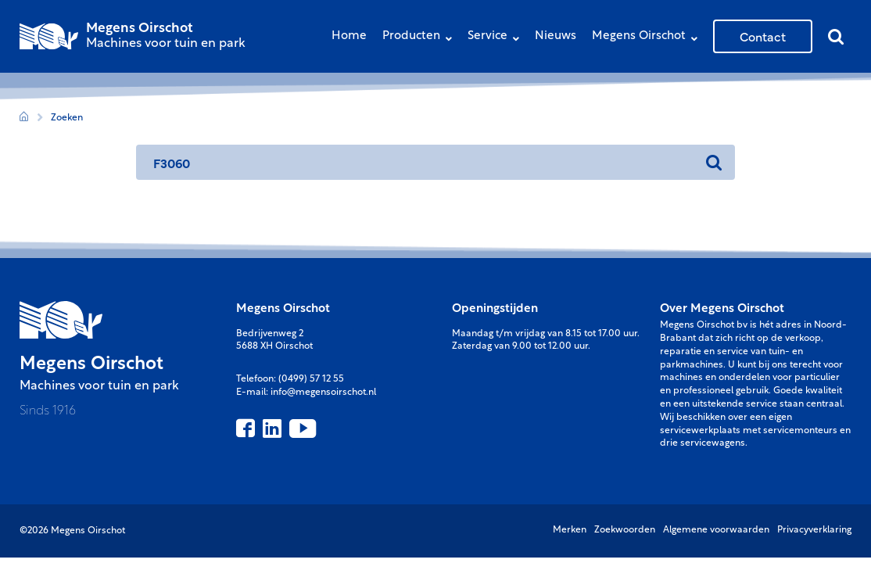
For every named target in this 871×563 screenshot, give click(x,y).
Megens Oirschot (648, 38)
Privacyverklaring (814, 530)
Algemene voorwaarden (716, 530)
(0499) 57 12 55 (311, 379)
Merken (569, 530)
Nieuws (555, 36)
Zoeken (67, 118)
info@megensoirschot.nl (323, 392)
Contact (763, 36)
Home (349, 36)
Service (497, 38)
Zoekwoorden (624, 530)
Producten (421, 38)
